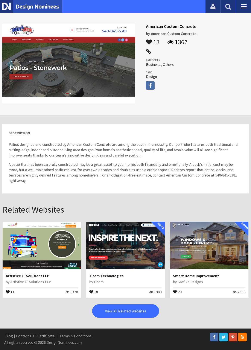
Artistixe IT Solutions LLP (27, 275)
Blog (9, 335)
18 (93, 291)
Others (168, 64)
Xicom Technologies (106, 275)
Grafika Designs (190, 281)
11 (10, 291)
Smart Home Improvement (196, 275)
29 (177, 291)
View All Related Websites (125, 311)
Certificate (46, 335)
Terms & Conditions (75, 335)
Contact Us (25, 335)
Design (151, 76)
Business (153, 64)
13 (153, 40)
